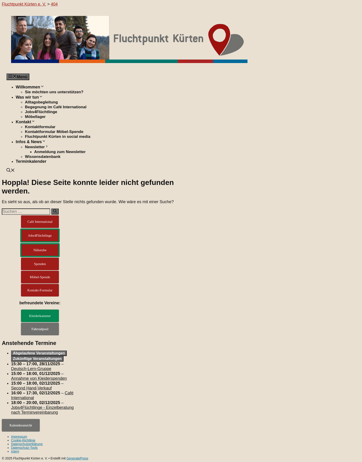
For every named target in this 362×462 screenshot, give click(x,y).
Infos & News (31, 141)
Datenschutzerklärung (26, 444)
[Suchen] (55, 211)
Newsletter (37, 147)
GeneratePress (77, 458)
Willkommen (30, 87)
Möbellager (35, 117)
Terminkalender (31, 161)
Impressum (19, 436)
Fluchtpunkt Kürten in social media (57, 136)
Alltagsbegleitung (41, 102)
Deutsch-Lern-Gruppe (31, 368)
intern (15, 451)
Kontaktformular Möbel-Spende (54, 132)
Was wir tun (29, 97)
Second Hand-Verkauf (31, 388)
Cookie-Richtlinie (23, 440)
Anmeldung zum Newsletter (60, 152)
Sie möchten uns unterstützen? (54, 92)
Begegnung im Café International (55, 107)
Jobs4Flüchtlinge (41, 112)
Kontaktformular (40, 127)
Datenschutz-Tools (24, 448)
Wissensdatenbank (42, 156)
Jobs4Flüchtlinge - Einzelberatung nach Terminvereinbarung (42, 410)
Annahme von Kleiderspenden (39, 378)
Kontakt (25, 122)
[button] (10, 171)
